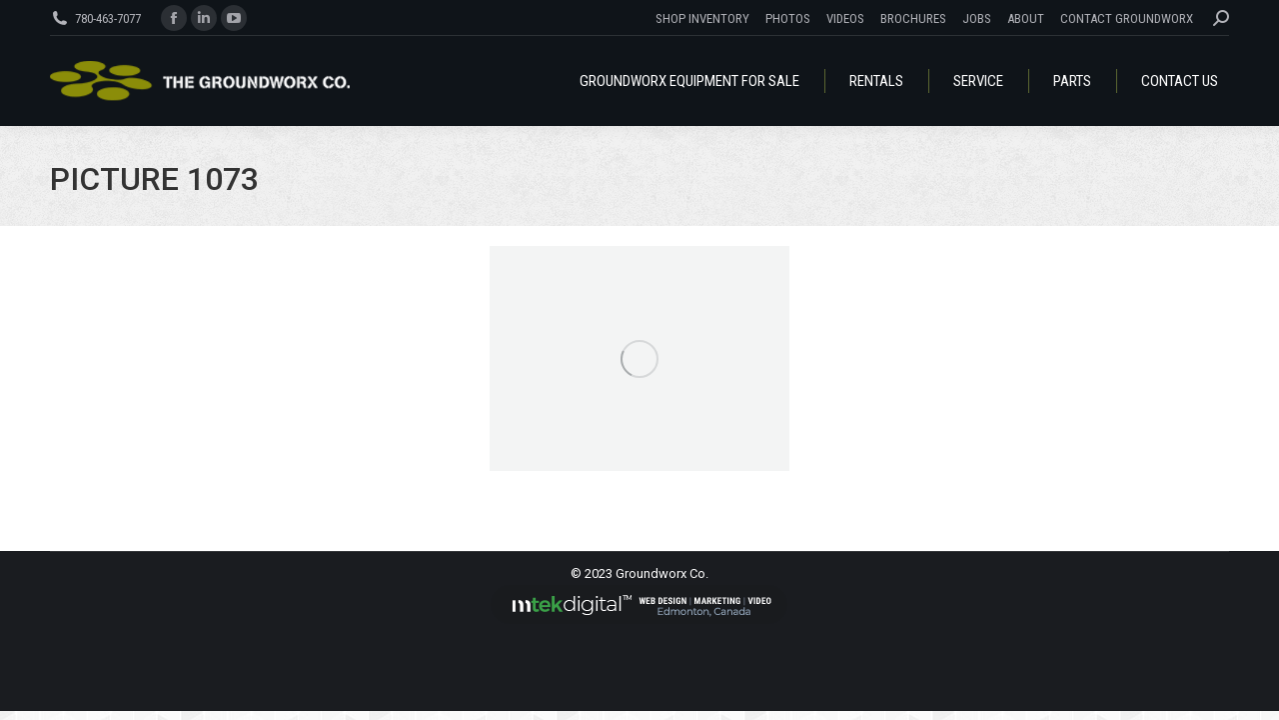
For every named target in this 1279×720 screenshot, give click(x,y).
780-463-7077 (108, 18)
